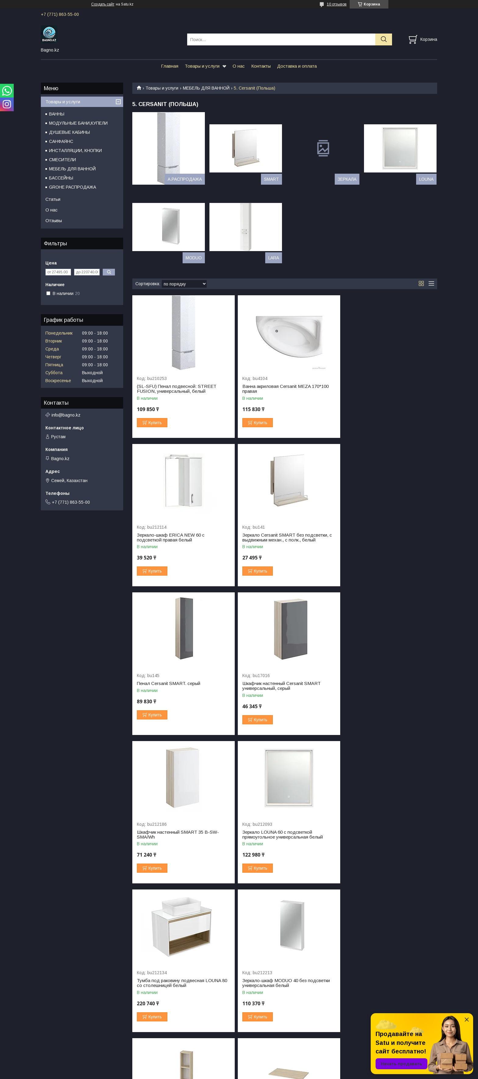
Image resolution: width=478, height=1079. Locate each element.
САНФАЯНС (61, 141)
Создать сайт (102, 4)
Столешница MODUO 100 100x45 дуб (382, 832)
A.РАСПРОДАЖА (185, 179)
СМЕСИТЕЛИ (62, 159)
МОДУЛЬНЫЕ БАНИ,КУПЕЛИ (78, 123)
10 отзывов (337, 4)
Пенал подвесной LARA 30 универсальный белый (268, 983)
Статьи (52, 199)
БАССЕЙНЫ (61, 178)
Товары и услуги (202, 66)
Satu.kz (265, 1068)
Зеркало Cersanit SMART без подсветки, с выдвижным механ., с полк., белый (182, 537)
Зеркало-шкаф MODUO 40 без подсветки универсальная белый (180, 834)
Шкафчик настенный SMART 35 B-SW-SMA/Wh (178, 686)
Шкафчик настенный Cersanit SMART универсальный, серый (381, 537)
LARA (273, 257)
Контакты (261, 66)
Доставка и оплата (297, 66)
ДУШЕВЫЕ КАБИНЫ (69, 132)
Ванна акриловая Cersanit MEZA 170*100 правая (283, 389)
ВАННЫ (56, 114)
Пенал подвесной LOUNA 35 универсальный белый (372, 983)
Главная (169, 66)
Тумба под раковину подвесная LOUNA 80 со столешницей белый (387, 686)
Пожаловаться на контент (248, 1073)
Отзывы (53, 220)
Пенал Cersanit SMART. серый (271, 535)
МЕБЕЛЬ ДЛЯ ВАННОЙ (206, 88)
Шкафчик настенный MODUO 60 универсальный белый (171, 983)
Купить (155, 422)
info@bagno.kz (66, 415)
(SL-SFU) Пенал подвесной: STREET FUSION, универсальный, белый (176, 389)
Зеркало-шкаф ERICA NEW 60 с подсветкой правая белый (376, 389)
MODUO (194, 257)
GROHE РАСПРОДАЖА (72, 187)
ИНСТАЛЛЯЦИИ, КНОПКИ (75, 150)
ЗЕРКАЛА (347, 179)
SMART (271, 179)
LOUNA (426, 179)
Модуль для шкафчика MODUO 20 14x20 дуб (283, 834)
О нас (239, 66)
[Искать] (383, 39)
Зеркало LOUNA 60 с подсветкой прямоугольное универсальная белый (280, 686)
